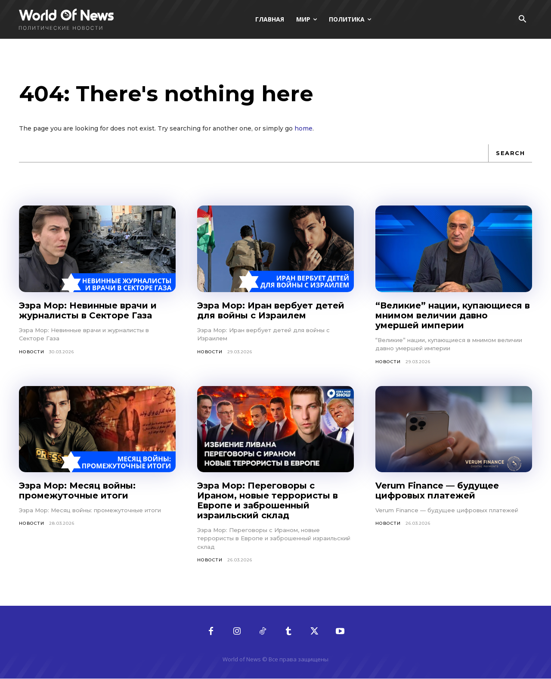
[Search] (510, 153)
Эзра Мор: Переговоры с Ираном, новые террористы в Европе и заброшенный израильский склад (267, 500)
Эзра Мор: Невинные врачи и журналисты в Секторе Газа (88, 310)
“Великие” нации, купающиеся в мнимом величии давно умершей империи (452, 315)
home (303, 128)
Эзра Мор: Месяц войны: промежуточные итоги (77, 490)
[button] (522, 20)
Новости (31, 352)
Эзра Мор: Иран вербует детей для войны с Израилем (270, 310)
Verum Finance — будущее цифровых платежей (437, 490)
